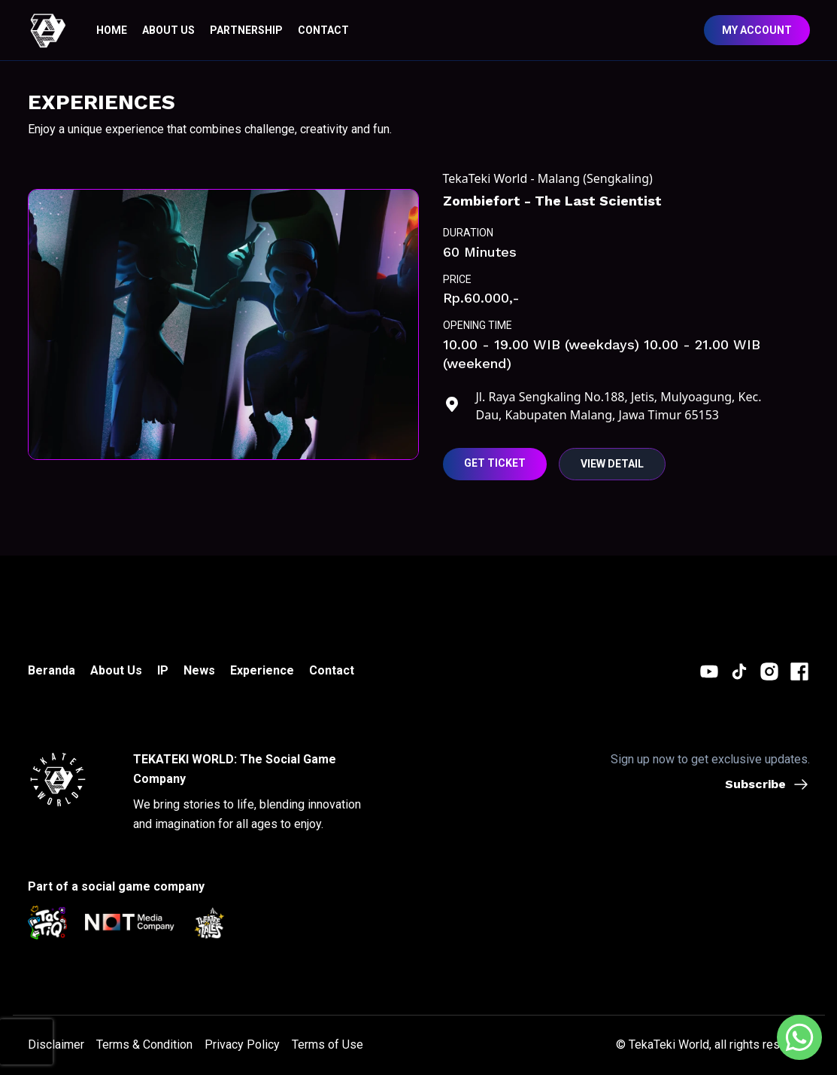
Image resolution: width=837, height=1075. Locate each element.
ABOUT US (168, 30)
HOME (111, 30)
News (199, 670)
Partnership (246, 30)
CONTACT (323, 30)
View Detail (612, 464)
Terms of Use (327, 1044)
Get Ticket (495, 463)
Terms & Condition (144, 1044)
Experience (262, 670)
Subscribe (767, 784)
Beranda (51, 670)
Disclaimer (56, 1044)
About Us (116, 670)
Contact (331, 670)
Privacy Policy (242, 1044)
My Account (757, 30)
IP (162, 670)
